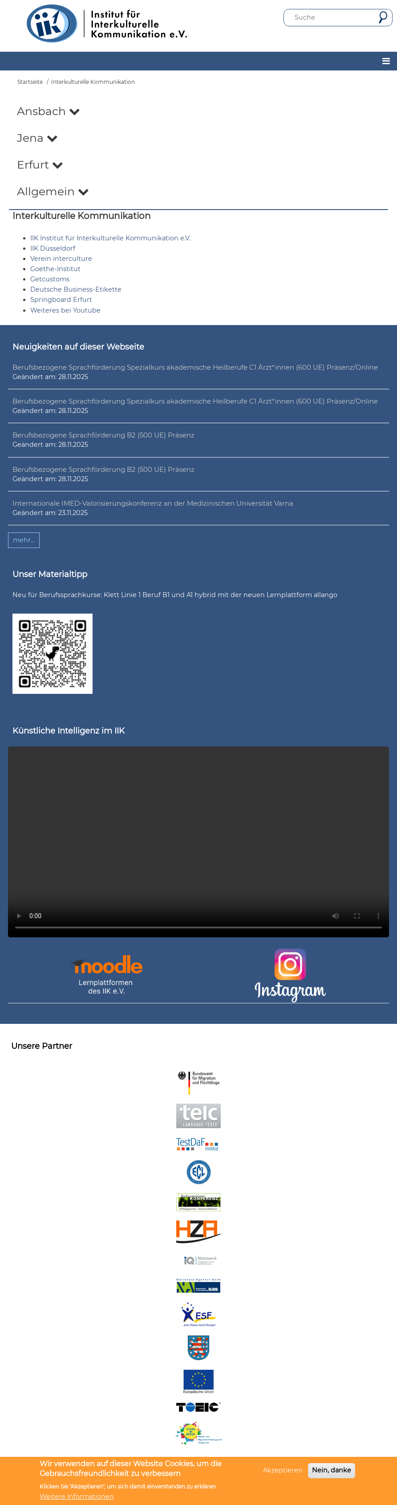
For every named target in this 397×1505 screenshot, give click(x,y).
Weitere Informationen (77, 1497)
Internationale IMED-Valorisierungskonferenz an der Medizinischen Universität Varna (152, 503)
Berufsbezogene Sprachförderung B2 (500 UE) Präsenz (103, 435)
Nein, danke (331, 1470)
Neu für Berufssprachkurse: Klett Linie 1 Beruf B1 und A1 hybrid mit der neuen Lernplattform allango (174, 595)
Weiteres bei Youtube (65, 310)
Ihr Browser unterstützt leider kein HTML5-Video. (198, 841)
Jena (37, 137)
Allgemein (53, 191)
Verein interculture (61, 259)
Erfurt (40, 164)
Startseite (30, 81)
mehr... (24, 540)
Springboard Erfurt (61, 300)
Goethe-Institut (55, 269)
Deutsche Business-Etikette (76, 289)
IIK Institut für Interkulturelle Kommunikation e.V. (110, 238)
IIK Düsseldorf (52, 248)
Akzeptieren (283, 1470)
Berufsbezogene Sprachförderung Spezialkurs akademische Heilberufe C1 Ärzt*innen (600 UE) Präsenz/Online (195, 367)
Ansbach (48, 111)
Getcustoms (49, 279)
